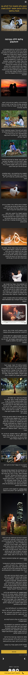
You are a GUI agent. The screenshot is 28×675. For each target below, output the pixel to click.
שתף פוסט (14, 651)
